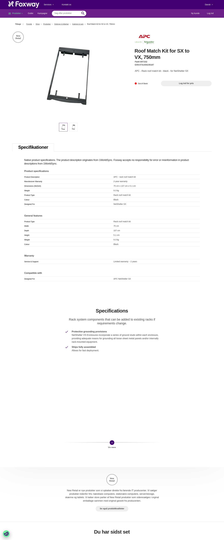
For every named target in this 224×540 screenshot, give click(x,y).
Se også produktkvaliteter (112, 508)
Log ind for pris (186, 83)
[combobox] (67, 13)
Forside (29, 24)
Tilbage (18, 24)
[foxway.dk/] (23, 4)
